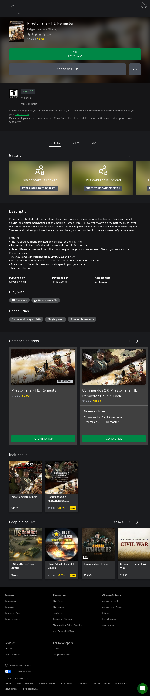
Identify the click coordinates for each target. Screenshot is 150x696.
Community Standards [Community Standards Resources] (63, 619)
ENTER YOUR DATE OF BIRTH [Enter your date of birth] (39, 188)
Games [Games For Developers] (56, 648)
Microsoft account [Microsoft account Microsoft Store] (110, 601)
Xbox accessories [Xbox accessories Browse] (12, 619)
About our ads (11, 689)
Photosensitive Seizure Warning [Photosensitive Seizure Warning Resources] (67, 625)
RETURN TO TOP (43, 438)
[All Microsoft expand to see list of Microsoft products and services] (4, 5)
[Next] (137, 155)
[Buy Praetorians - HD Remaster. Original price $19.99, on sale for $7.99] (75, 54)
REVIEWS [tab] (75, 142)
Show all (119, 522)
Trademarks (82, 683)
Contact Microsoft (25, 683)
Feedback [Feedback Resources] (57, 613)
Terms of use (66, 683)
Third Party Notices (101, 683)
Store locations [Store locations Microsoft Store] (108, 625)
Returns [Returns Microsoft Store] (105, 613)
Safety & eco (121, 683)
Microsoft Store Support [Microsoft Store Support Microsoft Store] (112, 607)
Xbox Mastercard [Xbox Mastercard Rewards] (12, 654)
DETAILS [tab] (55, 142)
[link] (25, 486)
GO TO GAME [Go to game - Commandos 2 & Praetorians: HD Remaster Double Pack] (114, 438)
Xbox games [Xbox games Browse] (10, 607)
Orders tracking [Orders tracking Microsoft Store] (109, 619)
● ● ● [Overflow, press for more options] (135, 69)
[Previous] (129, 155)
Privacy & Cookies (47, 683)
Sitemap (8, 683)
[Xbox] (10, 13)
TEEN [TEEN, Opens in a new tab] (28, 91)
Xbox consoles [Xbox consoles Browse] (11, 601)
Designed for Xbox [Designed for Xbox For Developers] (61, 654)
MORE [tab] (95, 142)
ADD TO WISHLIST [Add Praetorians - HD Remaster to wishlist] (67, 69)
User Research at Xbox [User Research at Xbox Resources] (63, 631)
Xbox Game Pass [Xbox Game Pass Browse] (12, 613)
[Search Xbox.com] (13, 5)
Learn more (22, 114)
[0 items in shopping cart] (134, 5)
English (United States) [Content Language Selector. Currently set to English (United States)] (20, 665)
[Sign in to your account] (143, 5)
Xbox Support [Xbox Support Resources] (59, 607)
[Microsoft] (75, 3)
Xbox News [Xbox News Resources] (58, 601)
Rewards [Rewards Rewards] (8, 648)
